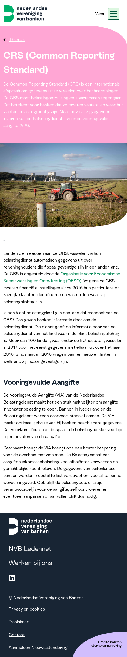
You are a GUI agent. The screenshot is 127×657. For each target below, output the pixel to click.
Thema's (17, 39)
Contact (17, 634)
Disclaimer (19, 621)
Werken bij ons (30, 562)
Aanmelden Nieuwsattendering (38, 647)
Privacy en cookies (27, 609)
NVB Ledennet (30, 548)
